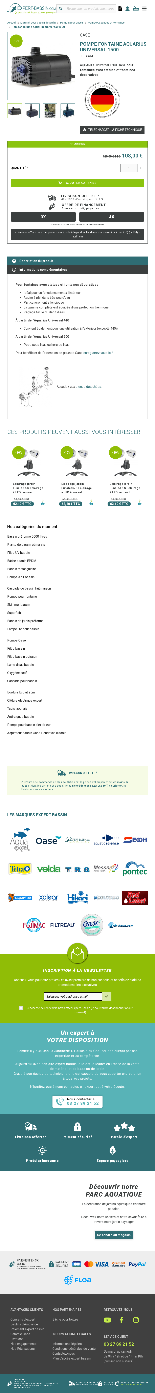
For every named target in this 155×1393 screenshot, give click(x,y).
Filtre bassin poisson (22, 657)
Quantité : (19, 168)
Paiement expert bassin (27, 1329)
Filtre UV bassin (18, 553)
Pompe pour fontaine (22, 596)
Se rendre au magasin (114, 1235)
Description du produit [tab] (32, 261)
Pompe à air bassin (21, 577)
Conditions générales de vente (74, 1349)
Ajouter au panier (77, 182)
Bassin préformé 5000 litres (27, 536)
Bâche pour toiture (65, 1319)
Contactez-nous (63, 1353)
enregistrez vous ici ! (98, 353)
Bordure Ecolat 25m (21, 692)
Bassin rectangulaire (21, 569)
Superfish (14, 613)
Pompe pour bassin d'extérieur (29, 725)
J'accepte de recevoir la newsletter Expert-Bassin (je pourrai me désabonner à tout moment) (80, 1010)
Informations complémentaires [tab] (39, 270)
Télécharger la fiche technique (112, 130)
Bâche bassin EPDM (21, 561)
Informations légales (67, 1344)
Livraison (16, 1339)
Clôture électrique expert (24, 700)
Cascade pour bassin (22, 681)
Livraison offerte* (84, 197)
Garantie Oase (20, 1334)
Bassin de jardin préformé (25, 621)
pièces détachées (88, 387)
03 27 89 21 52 (134, 1384)
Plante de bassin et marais (26, 545)
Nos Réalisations (22, 1349)
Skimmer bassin (18, 605)
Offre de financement (84, 206)
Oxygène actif (17, 673)
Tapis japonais (17, 709)
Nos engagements (23, 1344)
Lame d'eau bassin (20, 665)
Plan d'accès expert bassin (71, 1358)
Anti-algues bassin (20, 717)
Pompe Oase (16, 640)
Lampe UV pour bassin (23, 629)
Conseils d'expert (22, 1319)
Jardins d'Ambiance (24, 1324)
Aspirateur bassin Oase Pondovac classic (36, 733)
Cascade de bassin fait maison (29, 588)
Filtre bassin (16, 648)
